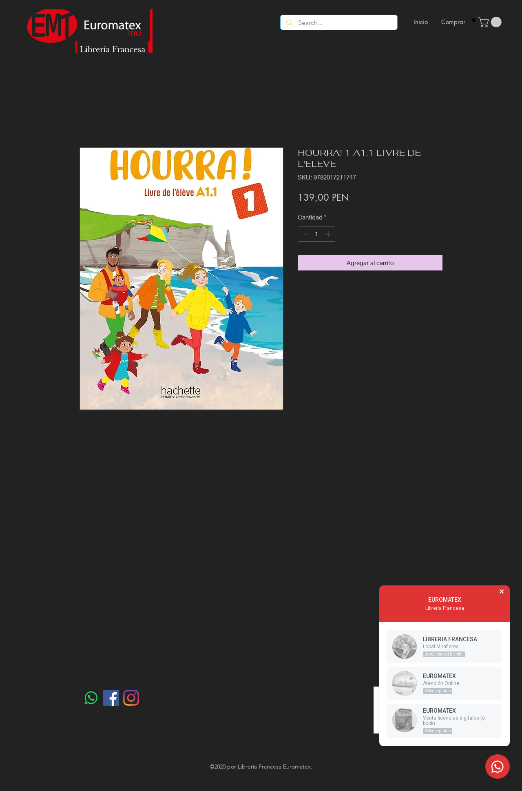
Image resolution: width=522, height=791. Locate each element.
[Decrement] (304, 234)
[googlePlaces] (474, 21)
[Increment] (328, 234)
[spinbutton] (316, 234)
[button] (491, 22)
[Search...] (339, 23)
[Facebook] (111, 698)
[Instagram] (131, 698)
